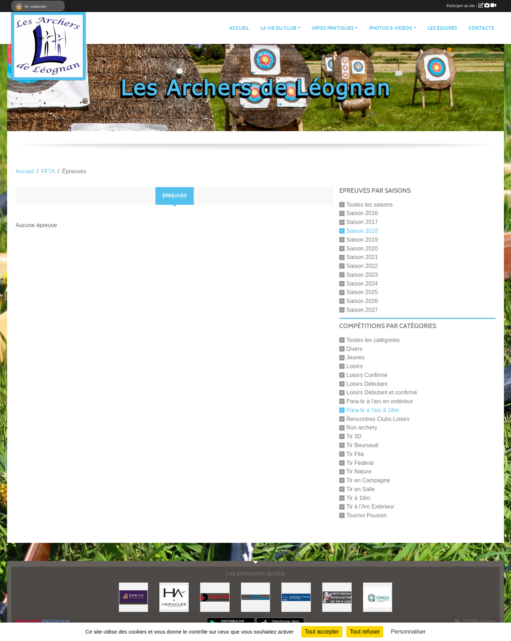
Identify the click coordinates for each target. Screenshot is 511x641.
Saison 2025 (362, 292)
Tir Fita (355, 454)
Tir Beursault (362, 445)
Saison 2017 (362, 222)
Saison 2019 (362, 240)
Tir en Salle (360, 489)
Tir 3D (354, 436)
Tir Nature (359, 471)
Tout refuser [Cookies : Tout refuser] (365, 632)
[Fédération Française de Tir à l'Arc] (296, 597)
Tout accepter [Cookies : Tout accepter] (322, 632)
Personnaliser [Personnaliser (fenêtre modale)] (408, 632)
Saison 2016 (362, 213)
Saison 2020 (362, 248)
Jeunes (355, 357)
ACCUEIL (239, 28)
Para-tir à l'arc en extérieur (379, 401)
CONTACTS (481, 28)
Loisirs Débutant (367, 384)
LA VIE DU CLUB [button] (278, 28)
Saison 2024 (362, 283)
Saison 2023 (362, 275)
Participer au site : (471, 5)
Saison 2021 (362, 257)
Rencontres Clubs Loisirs (378, 419)
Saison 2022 (362, 266)
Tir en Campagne (368, 480)
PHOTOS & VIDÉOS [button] (390, 28)
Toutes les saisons (369, 204)
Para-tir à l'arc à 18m (372, 410)
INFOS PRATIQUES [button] (333, 28)
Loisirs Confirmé (367, 375)
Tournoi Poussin (366, 515)
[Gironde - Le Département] (215, 597)
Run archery (361, 427)
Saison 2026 (362, 301)
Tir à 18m (358, 498)
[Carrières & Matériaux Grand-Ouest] (377, 597)
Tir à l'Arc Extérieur (370, 507)
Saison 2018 (362, 231)
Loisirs (354, 366)
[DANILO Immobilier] (133, 597)
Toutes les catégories (373, 340)
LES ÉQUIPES (442, 28)
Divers (354, 348)
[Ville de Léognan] (255, 597)
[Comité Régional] (337, 597)
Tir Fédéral (360, 463)
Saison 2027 (362, 310)
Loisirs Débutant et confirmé (381, 392)
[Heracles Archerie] (174, 597)
